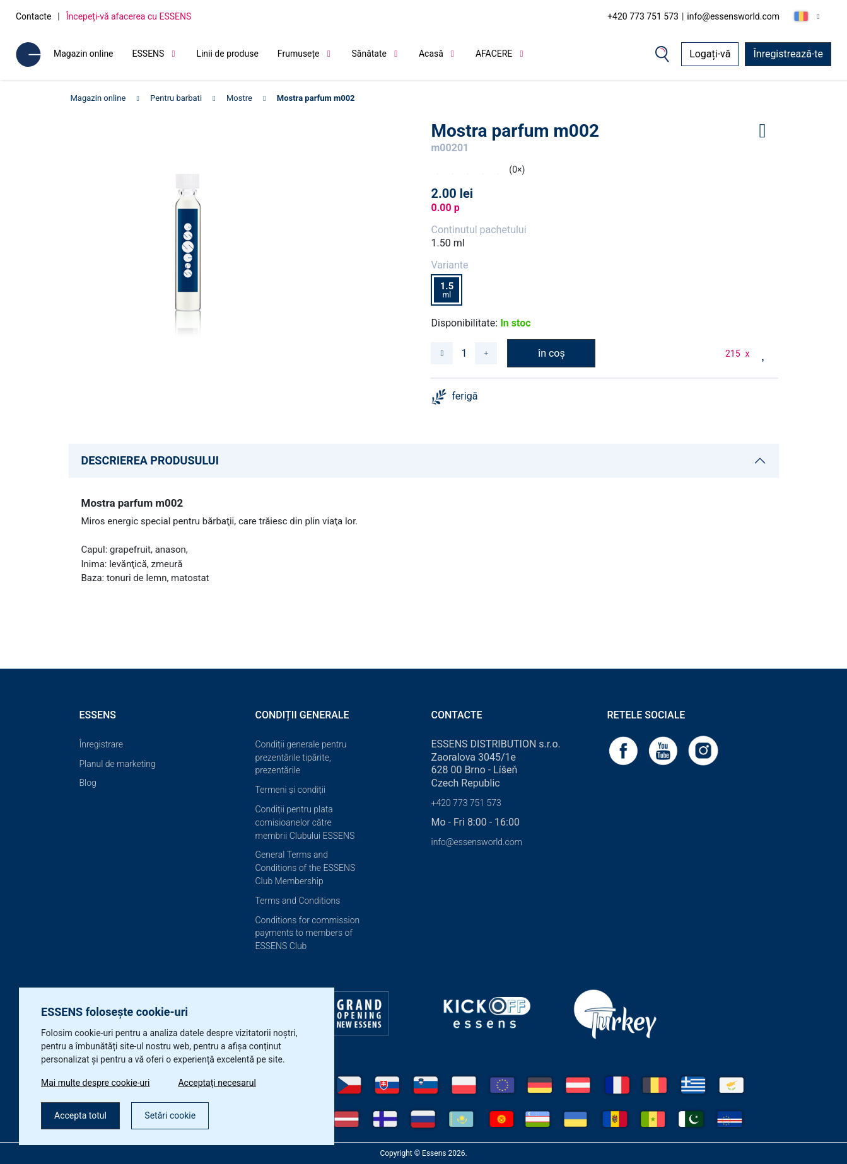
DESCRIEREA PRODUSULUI (150, 460)
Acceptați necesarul (216, 1083)
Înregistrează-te (788, 54)
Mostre (239, 98)
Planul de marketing (117, 764)
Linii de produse (227, 54)
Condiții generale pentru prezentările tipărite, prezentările (301, 757)
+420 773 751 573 (643, 16)
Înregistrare (101, 744)
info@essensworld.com (733, 16)
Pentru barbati (176, 98)
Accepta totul (80, 1115)
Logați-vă (709, 54)
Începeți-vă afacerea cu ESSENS (129, 16)
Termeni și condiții (290, 790)
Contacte (33, 16)
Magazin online (84, 54)
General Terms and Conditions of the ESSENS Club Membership (305, 868)
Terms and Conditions (298, 901)
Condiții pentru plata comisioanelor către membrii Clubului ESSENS (305, 822)
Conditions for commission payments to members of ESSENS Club (307, 933)
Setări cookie (170, 1115)
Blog (87, 783)
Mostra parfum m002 (316, 98)
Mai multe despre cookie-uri (95, 1083)
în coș (551, 353)
